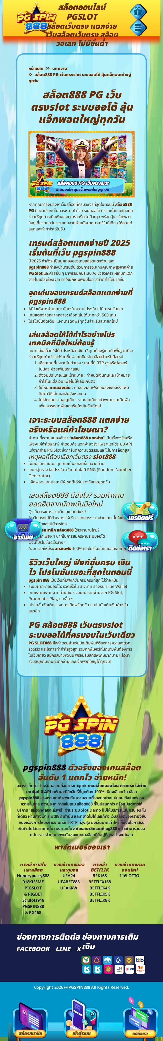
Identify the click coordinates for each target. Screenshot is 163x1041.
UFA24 (69, 876)
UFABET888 (68, 882)
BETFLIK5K (99, 894)
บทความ (56, 69)
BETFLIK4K (99, 888)
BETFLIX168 (99, 882)
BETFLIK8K (99, 900)
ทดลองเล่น (61, 388)
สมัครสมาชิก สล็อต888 (54, 530)
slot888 (104, 457)
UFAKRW (68, 888)
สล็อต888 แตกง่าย (87, 438)
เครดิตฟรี (62, 549)
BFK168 (100, 876)
